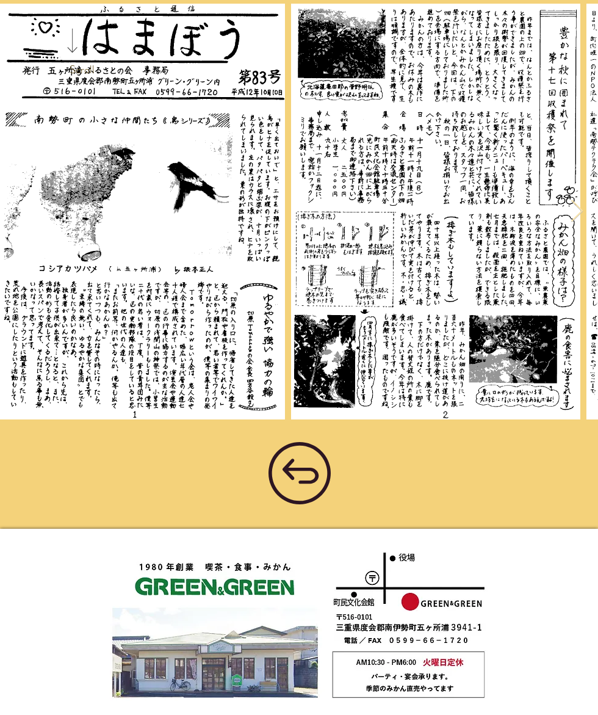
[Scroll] (82, 70)
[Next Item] (577, 211)
